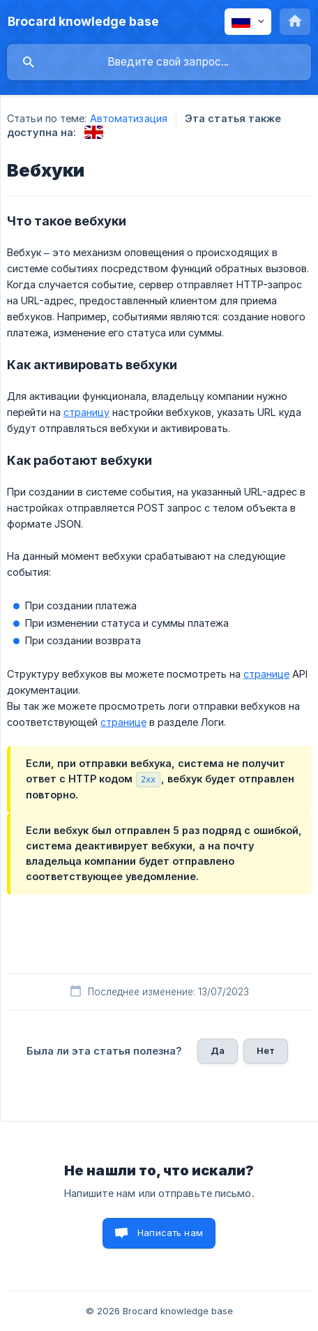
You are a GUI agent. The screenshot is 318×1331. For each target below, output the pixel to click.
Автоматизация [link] (128, 118)
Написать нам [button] (170, 1232)
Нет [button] (266, 1050)
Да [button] (218, 1050)
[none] (83, 21)
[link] (93, 132)
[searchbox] (159, 62)
